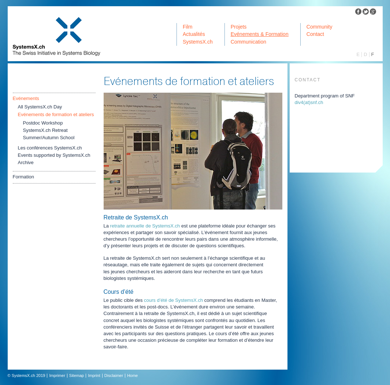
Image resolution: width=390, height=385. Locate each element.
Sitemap (76, 375)
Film (187, 27)
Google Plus (373, 11)
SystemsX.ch (198, 42)
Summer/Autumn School (49, 137)
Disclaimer (113, 375)
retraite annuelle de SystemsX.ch (145, 226)
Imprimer (57, 375)
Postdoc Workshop (43, 123)
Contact (315, 34)
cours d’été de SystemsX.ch (173, 300)
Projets (239, 27)
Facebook (358, 11)
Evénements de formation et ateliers (56, 114)
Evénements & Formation (260, 34)
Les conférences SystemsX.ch (50, 148)
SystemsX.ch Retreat (45, 130)
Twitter (365, 11)
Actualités (194, 34)
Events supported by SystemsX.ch (54, 155)
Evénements (26, 98)
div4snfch (309, 102)
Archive (26, 162)
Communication (248, 42)
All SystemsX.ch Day (40, 107)
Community (320, 27)
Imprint (94, 375)
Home (132, 375)
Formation (23, 176)
